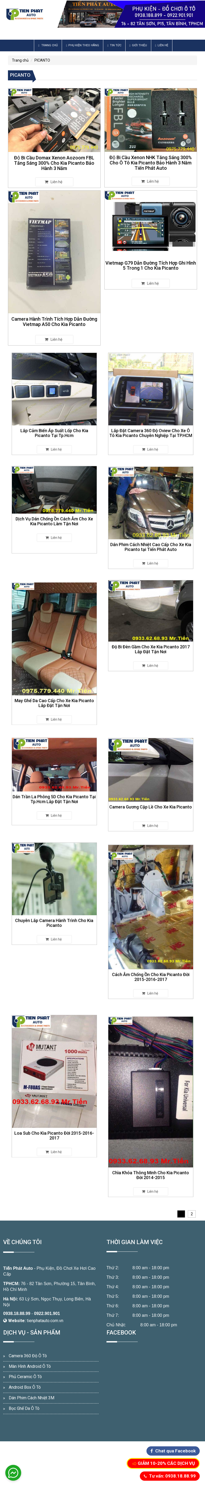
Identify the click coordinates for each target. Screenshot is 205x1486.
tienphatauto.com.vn (45, 1320)
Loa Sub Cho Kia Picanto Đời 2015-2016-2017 (54, 1116)
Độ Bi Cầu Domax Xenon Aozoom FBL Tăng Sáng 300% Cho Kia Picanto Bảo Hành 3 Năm (54, 163)
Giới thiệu (138, 45)
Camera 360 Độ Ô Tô (28, 1355)
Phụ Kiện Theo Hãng (82, 45)
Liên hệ (161, 45)
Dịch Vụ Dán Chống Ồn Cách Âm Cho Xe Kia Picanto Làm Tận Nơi (54, 517)
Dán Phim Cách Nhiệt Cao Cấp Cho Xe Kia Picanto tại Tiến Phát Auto (150, 536)
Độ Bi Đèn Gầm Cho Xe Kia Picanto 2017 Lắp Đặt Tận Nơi (150, 640)
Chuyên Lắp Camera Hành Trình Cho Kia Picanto (54, 912)
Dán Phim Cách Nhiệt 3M (31, 1397)
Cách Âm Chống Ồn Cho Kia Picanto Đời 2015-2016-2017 (150, 956)
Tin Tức (114, 45)
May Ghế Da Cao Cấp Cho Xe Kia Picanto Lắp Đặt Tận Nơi (54, 684)
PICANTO (42, 60)
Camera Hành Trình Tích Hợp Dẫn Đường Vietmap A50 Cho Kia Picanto (54, 321)
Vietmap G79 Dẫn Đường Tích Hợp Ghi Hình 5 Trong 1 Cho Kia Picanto (150, 265)
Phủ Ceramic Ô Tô (25, 1376)
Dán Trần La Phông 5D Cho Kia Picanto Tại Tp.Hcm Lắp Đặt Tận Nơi (54, 792)
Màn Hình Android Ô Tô (30, 1366)
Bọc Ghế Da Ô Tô (24, 1408)
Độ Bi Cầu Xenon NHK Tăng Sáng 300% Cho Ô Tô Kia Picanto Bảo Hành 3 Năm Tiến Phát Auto (151, 163)
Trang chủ (48, 45)
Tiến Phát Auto (18, 1268)
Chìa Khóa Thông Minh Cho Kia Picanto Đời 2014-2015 (150, 1148)
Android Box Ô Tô (25, 1387)
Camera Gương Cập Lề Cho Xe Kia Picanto (151, 798)
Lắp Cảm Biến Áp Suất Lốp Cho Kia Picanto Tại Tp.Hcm (54, 422)
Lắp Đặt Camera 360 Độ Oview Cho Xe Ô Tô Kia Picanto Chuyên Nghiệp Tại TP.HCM (151, 422)
